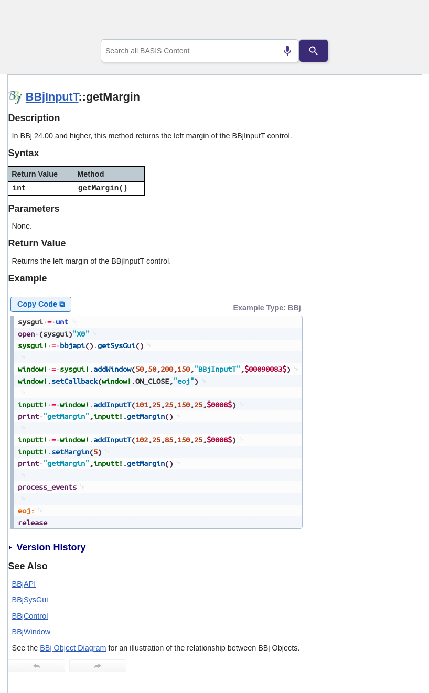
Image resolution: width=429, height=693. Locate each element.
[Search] (313, 50)
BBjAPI (24, 584)
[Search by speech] (287, 51)
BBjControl (30, 616)
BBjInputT (52, 96)
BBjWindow (31, 631)
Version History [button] (46, 547)
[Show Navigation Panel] (400, 21)
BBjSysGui (30, 599)
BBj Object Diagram (73, 648)
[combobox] (200, 50)
